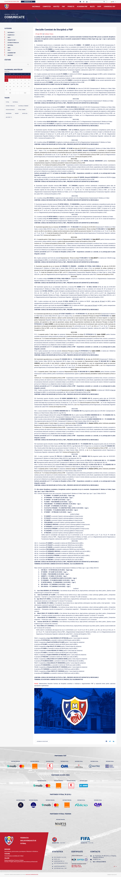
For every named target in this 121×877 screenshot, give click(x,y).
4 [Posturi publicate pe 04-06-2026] (17, 77)
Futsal (7, 102)
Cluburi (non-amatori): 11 (60, 866)
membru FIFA (84, 842)
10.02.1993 (62, 842)
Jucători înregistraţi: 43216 (61, 864)
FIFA (7, 50)
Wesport (8, 55)
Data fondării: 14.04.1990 (60, 857)
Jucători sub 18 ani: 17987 (60, 868)
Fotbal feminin (21, 109)
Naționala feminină (23, 105)
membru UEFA (55, 842)
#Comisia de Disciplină (42, 741)
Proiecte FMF (10, 40)
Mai (10, 92)
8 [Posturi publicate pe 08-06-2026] (6, 80)
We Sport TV (9, 117)
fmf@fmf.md (96, 859)
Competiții (9, 35)
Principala (7, 14)
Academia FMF (10, 52)
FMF (17, 14)
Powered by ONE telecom (112, 874)
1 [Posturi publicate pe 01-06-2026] (6, 77)
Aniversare (8, 113)
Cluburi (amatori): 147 (59, 861)
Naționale (9, 32)
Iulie (25, 92)
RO (112, 1)
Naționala (15, 102)
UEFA (7, 47)
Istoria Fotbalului (11, 42)
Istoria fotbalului (10, 105)
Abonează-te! (28, 1)
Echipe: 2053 (57, 859)
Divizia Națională (10, 109)
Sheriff (17, 113)
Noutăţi (13, 14)
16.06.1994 (90, 842)
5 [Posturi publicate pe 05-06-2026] (21, 77)
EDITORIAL (8, 45)
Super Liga (24, 113)
